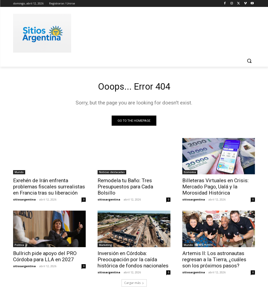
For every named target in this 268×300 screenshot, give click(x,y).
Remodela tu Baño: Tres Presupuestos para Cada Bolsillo (125, 188)
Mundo (19, 173)
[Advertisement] (129, 32)
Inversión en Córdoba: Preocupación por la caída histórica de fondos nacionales (133, 261)
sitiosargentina (24, 200)
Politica (19, 246)
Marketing (105, 246)
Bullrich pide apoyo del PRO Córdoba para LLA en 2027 (45, 258)
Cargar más (134, 284)
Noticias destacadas (112, 173)
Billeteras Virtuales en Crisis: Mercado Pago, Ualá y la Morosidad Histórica (215, 188)
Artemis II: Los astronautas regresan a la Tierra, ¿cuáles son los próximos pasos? (214, 261)
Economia (190, 173)
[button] (249, 61)
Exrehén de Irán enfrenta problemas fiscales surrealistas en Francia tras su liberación (49, 188)
